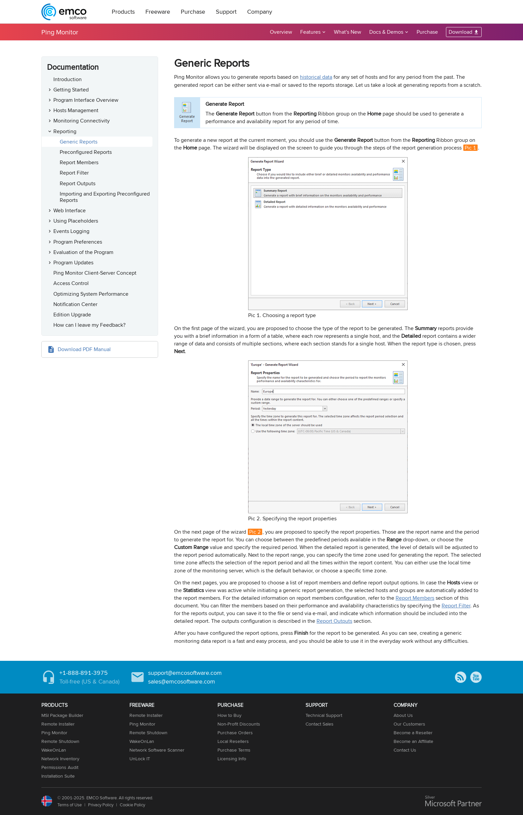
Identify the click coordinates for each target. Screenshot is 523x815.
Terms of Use (69, 805)
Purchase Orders (235, 732)
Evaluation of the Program (83, 252)
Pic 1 (470, 148)
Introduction (67, 79)
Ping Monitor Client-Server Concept (94, 273)
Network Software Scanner (156, 750)
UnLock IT (139, 758)
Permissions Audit (59, 767)
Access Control (71, 283)
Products (123, 11)
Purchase (193, 11)
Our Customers (409, 724)
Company (259, 11)
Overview (281, 32)
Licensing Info (231, 758)
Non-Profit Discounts (238, 724)
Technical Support (324, 715)
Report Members (79, 162)
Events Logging (71, 231)
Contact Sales (320, 724)
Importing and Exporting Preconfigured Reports (105, 197)
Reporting (64, 131)
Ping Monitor (59, 32)
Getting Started (71, 89)
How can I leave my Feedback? (89, 325)
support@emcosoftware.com (185, 672)
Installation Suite (58, 776)
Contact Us (405, 750)
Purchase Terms (233, 750)
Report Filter (74, 173)
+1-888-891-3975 (83, 672)
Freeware (157, 11)
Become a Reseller (413, 732)
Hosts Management (75, 110)
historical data (316, 77)
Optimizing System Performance (90, 294)
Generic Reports (78, 142)
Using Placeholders (75, 221)
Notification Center (75, 304)
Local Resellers (233, 741)
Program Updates (73, 262)
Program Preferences (77, 242)
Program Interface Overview (85, 100)
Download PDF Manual (84, 349)
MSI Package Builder (62, 715)
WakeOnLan (53, 750)
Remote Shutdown (60, 741)
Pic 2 (255, 532)
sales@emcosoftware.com (181, 681)
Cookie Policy (132, 805)
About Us (403, 715)
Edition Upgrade (72, 314)
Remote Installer (58, 724)
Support (226, 11)
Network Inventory (60, 758)
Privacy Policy (100, 805)
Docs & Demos (386, 32)
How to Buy (229, 715)
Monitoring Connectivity (81, 120)
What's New (347, 32)
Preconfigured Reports (86, 152)
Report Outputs (77, 183)
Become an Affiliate (413, 741)
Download (460, 32)
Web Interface (69, 210)
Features (310, 32)
